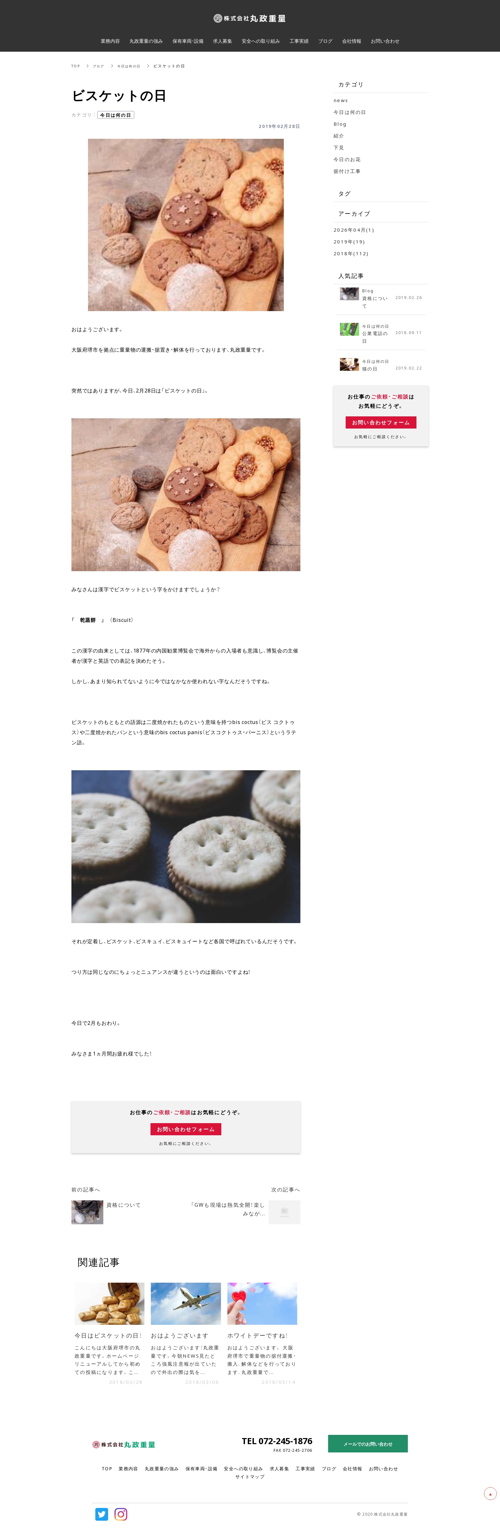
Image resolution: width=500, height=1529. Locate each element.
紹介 (339, 135)
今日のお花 (347, 159)
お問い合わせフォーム (186, 1129)
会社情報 (353, 1471)
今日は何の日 (134, 66)
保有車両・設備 (202, 1471)
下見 (339, 147)
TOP (76, 66)
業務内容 (128, 1471)
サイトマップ (250, 1480)
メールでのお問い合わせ (368, 1447)
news (341, 100)
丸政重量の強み (162, 1471)
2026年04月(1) (354, 229)
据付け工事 (347, 171)
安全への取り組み (243, 1471)
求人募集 (280, 1471)
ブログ (101, 66)
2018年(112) (351, 253)
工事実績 (305, 1471)
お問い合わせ (383, 1471)
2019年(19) (349, 241)
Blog (340, 123)
